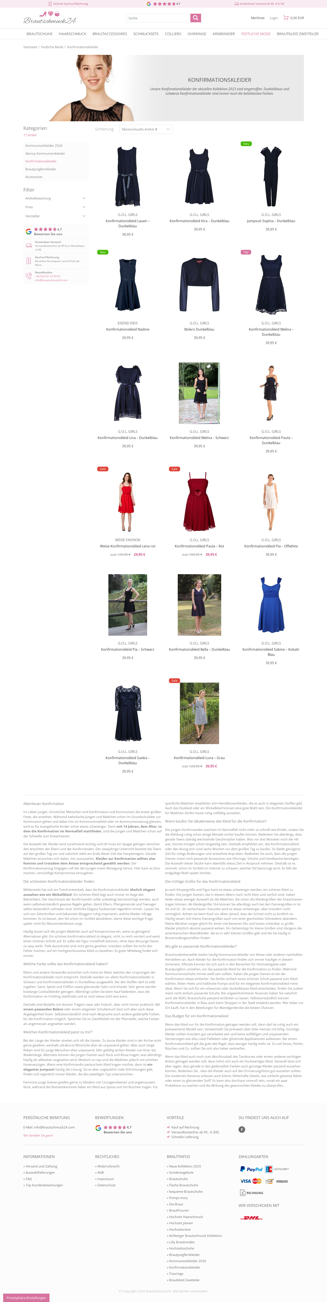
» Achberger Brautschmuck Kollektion (194, 1235)
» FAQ (27, 1179)
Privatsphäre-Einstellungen (26, 1298)
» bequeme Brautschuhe (185, 1191)
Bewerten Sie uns (48, 234)
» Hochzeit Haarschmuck (185, 1217)
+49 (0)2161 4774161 (48, 276)
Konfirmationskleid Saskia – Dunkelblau (128, 760)
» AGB (99, 1172)
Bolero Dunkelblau (199, 329)
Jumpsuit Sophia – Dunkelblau (271, 221)
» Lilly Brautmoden (181, 1242)
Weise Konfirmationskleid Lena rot (127, 546)
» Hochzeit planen (180, 1223)
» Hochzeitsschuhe (180, 1248)
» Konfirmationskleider (183, 1267)
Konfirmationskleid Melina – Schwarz (199, 437)
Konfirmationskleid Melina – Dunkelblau (271, 332)
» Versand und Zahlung (40, 1166)
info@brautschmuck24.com (51, 280)
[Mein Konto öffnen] (274, 18)
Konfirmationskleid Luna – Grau (199, 757)
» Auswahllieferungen (39, 1172)
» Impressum (104, 1179)
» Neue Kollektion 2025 (184, 1166)
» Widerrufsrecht (107, 1166)
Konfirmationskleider (41, 161)
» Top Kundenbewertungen (43, 1185)
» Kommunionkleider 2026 (186, 1261)
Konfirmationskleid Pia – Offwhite (271, 546)
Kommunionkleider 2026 (44, 145)
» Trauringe (175, 1273)
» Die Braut (175, 1204)
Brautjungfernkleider (40, 169)
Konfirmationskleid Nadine (127, 329)
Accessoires (33, 177)
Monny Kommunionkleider (45, 153)
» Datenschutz (105, 1185)
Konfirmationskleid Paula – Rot (199, 546)
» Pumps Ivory (177, 1198)
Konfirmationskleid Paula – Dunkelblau (271, 440)
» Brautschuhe (177, 1179)
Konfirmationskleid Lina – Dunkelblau (128, 437)
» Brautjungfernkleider (183, 1255)
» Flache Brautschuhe (182, 1185)
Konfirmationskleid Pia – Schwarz (127, 649)
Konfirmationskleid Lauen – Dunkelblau (128, 223)
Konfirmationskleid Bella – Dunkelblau (199, 649)
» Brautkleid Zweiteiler (183, 1280)
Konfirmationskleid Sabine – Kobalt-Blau (271, 652)
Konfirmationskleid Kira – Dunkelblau (199, 221)
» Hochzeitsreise (179, 1229)
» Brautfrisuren (178, 1210)
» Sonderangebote (180, 1172)
